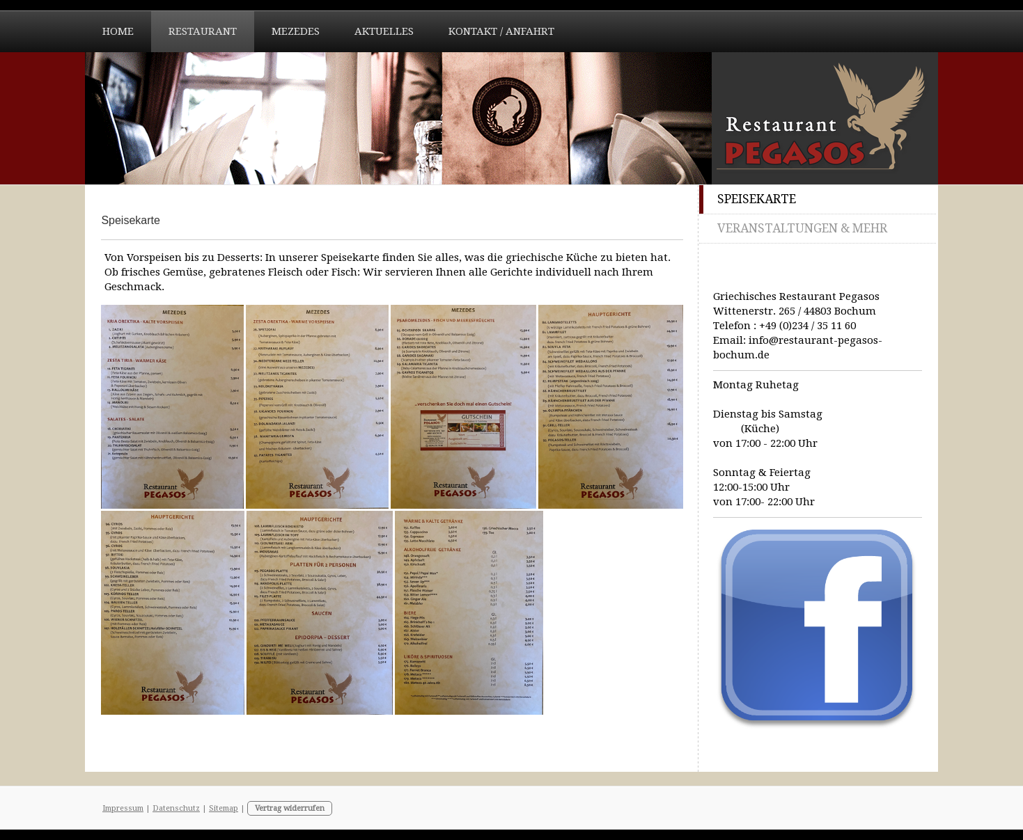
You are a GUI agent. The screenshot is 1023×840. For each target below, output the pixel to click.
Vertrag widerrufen (290, 808)
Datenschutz (176, 808)
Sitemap (223, 808)
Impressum (122, 808)
